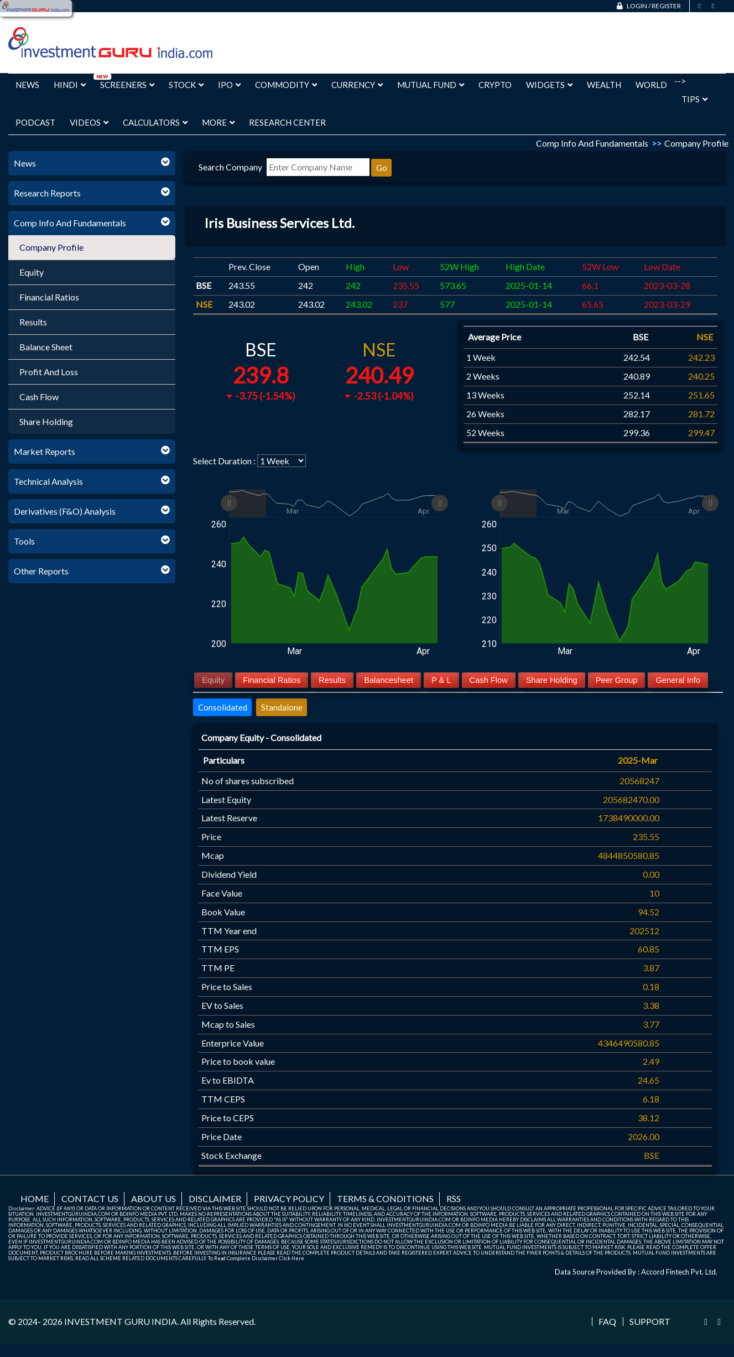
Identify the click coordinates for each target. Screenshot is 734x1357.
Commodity (286, 85)
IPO (229, 85)
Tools (24, 541)
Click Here (291, 1258)
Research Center (287, 122)
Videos (89, 122)
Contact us (89, 1198)
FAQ (607, 1321)
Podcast (35, 122)
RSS (453, 1198)
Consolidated (222, 707)
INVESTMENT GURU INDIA (120, 1321)
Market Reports (44, 451)
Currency (357, 85)
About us (153, 1198)
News (27, 85)
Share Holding (46, 421)
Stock (186, 85)
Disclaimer (215, 1198)
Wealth (604, 85)
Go (381, 168)
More (218, 122)
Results (33, 322)
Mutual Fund (430, 85)
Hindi (70, 85)
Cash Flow (39, 396)
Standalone (282, 707)
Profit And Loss (48, 371)
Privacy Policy (289, 1198)
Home (34, 1198)
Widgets (549, 85)
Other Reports (41, 571)
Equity (31, 272)
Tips (694, 99)
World (651, 85)
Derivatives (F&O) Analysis (65, 511)
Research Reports (47, 193)
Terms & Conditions (385, 1198)
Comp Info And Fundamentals (70, 222)
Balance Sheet (45, 346)
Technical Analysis (48, 481)
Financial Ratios (49, 297)
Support (649, 1321)
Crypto (495, 85)
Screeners (127, 85)
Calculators (155, 122)
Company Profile (51, 247)
